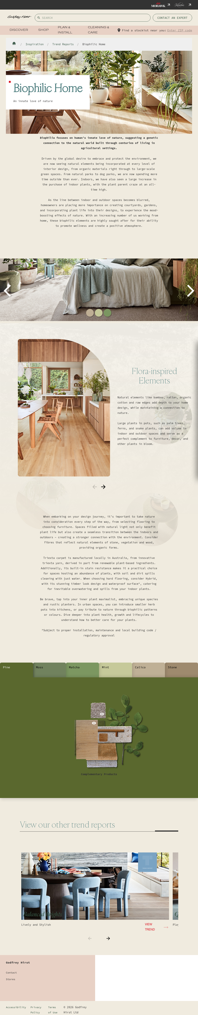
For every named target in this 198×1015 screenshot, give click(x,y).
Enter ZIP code (179, 30)
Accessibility (16, 1007)
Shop (43, 30)
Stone (172, 667)
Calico (140, 667)
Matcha (74, 667)
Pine (6, 667)
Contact (11, 972)
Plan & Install (65, 30)
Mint (105, 667)
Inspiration (34, 44)
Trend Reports (63, 44)
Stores (10, 979)
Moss (39, 667)
